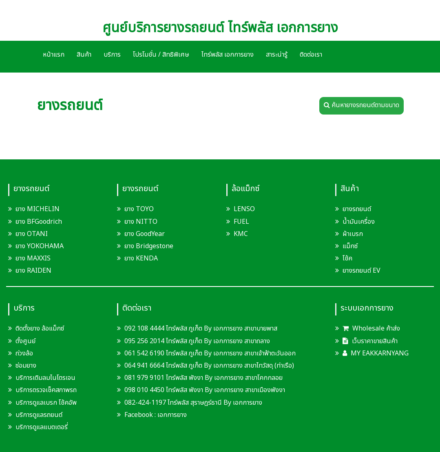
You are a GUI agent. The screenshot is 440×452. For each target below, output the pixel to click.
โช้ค (347, 258)
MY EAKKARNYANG (376, 353)
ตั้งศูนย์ (25, 341)
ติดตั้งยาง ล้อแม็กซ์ (39, 328)
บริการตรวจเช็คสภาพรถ (46, 390)
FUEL (241, 222)
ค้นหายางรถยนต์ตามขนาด (361, 105)
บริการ (112, 55)
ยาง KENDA (141, 258)
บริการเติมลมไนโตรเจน (45, 378)
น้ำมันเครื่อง (359, 222)
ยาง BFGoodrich (38, 222)
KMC (241, 234)
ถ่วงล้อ (24, 353)
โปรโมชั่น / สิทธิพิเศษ (161, 55)
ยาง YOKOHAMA (39, 246)
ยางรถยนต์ (357, 209)
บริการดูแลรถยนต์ (38, 415)
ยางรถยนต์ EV (361, 271)
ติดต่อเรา (311, 55)
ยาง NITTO (140, 222)
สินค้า (84, 55)
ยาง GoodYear (144, 234)
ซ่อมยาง (25, 365)
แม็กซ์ (350, 246)
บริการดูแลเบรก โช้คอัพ (46, 403)
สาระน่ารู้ (276, 55)
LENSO (244, 209)
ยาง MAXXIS (33, 258)
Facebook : (137, 415)
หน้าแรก (53, 55)
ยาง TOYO (139, 209)
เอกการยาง (172, 415)
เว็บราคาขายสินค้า (370, 341)
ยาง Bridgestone (148, 246)
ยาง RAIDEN (33, 271)
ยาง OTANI (31, 234)
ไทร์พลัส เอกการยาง (227, 55)
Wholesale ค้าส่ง (371, 328)
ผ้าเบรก (353, 234)
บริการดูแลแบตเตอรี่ (41, 427)
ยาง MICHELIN (37, 209)
